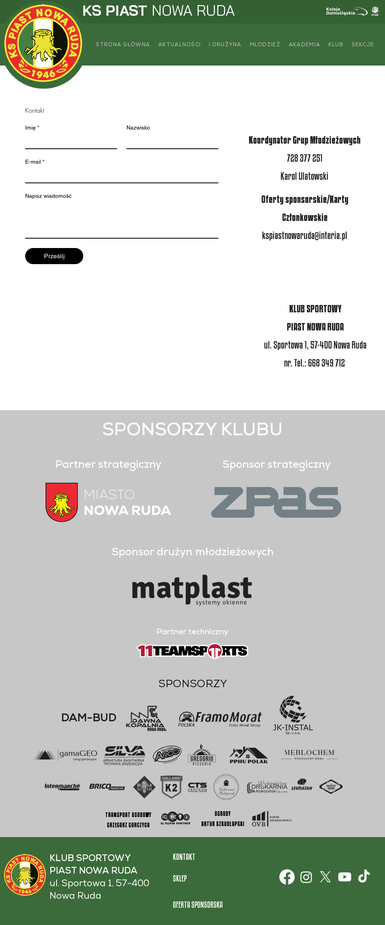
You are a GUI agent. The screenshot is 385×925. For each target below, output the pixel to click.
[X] (325, 877)
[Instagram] (306, 877)
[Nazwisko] (170, 141)
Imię (32, 127)
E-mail (34, 162)
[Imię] (68, 141)
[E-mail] (119, 175)
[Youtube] (344, 877)
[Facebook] (287, 877)
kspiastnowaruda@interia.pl (304, 235)
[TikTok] (364, 877)
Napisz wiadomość (48, 196)
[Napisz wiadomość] (121, 220)
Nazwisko (138, 127)
